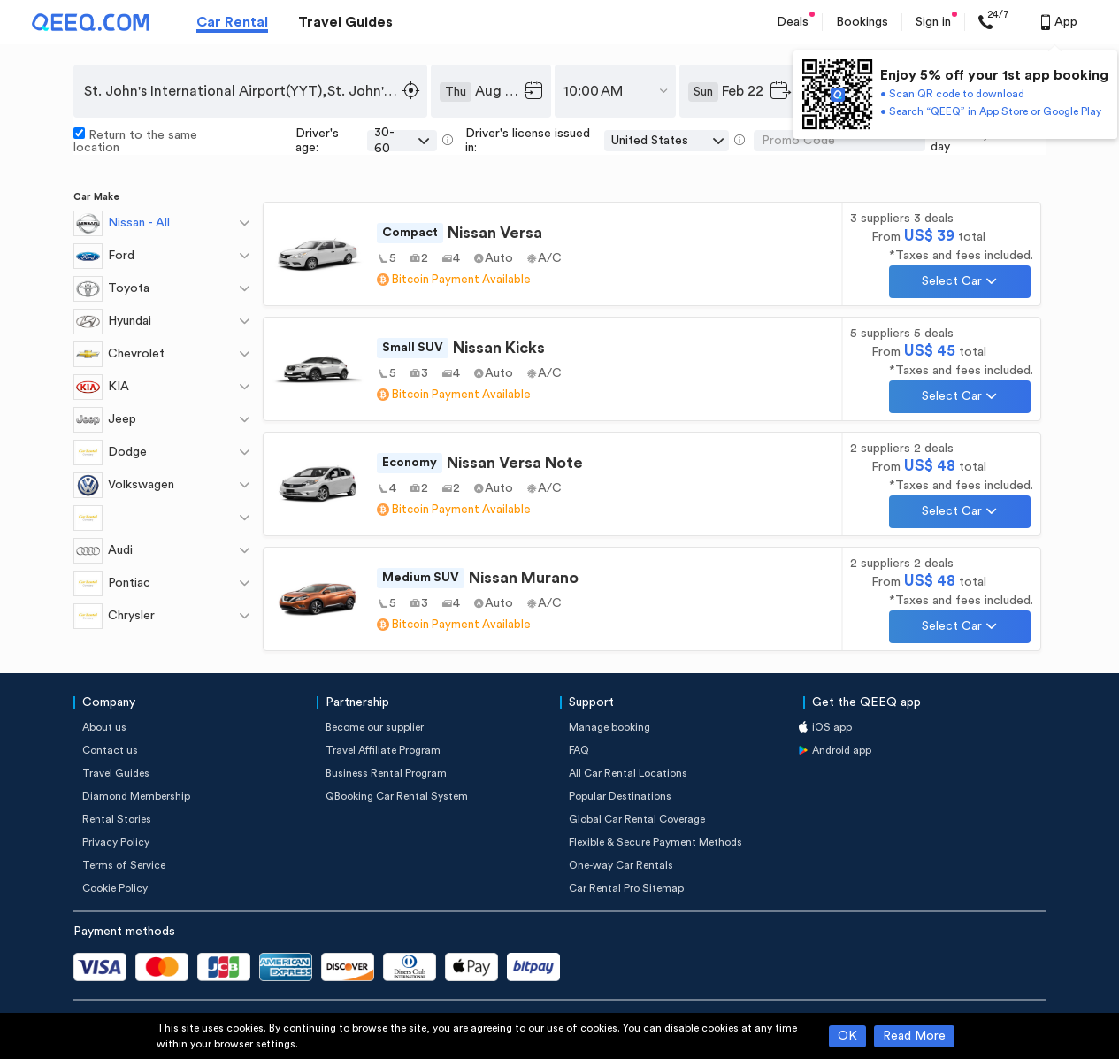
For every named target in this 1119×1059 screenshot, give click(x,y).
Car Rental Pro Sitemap (626, 888)
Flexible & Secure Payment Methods (655, 842)
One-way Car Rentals (621, 865)
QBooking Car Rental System (397, 796)
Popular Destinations (620, 796)
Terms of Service (123, 865)
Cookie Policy (115, 888)
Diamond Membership (136, 796)
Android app (841, 750)
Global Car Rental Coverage (637, 819)
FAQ (579, 750)
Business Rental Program (386, 773)
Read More (914, 1036)
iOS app (832, 727)
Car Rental (232, 22)
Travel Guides (345, 22)
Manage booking (609, 727)
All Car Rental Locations (628, 773)
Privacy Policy (115, 842)
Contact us (110, 750)
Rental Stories (116, 819)
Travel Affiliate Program (383, 750)
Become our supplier (375, 727)
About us (104, 727)
